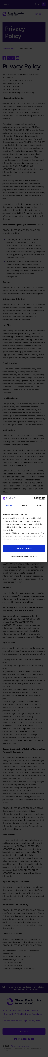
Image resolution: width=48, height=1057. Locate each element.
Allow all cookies (24, 548)
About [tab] (39, 505)
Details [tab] (24, 505)
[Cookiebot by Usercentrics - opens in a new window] (34, 498)
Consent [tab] (9, 505)
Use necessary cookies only (23, 556)
